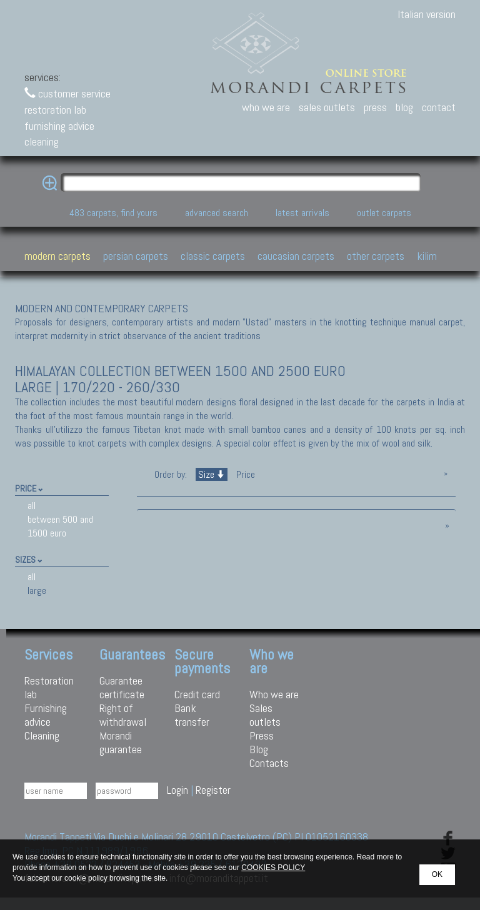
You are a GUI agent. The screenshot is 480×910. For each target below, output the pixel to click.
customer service (67, 93)
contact (439, 107)
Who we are (274, 694)
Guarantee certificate (121, 687)
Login (177, 790)
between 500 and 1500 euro (60, 526)
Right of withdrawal (122, 715)
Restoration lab (49, 687)
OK (437, 874)
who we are (266, 107)
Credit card (197, 694)
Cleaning (41, 735)
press (375, 107)
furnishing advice (59, 126)
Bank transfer (191, 715)
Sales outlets (265, 715)
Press (261, 735)
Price (244, 474)
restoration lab (55, 109)
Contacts (269, 763)
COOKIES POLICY (273, 867)
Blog (258, 749)
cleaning (41, 141)
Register (213, 790)
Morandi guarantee (120, 742)
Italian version (427, 14)
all (32, 505)
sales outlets (327, 107)
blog (404, 107)
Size (212, 474)
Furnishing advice (45, 715)
